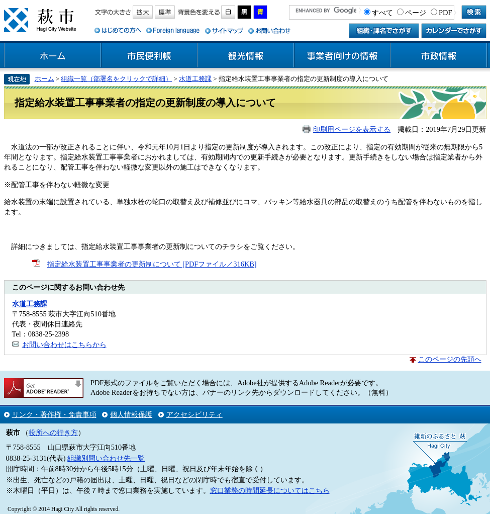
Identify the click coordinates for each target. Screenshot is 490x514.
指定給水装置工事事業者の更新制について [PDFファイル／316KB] (152, 264)
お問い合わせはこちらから (64, 344)
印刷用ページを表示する (351, 129)
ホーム (53, 55)
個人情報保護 (131, 414)
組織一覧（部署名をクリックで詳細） (116, 78)
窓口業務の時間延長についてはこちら (270, 490)
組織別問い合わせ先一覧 (106, 458)
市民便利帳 (149, 55)
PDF (445, 13)
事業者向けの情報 (342, 55)
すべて (382, 13)
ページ (415, 13)
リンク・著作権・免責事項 (54, 414)
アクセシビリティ (194, 414)
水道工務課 (195, 78)
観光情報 (246, 55)
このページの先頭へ (449, 359)
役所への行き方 (53, 433)
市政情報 (438, 55)
